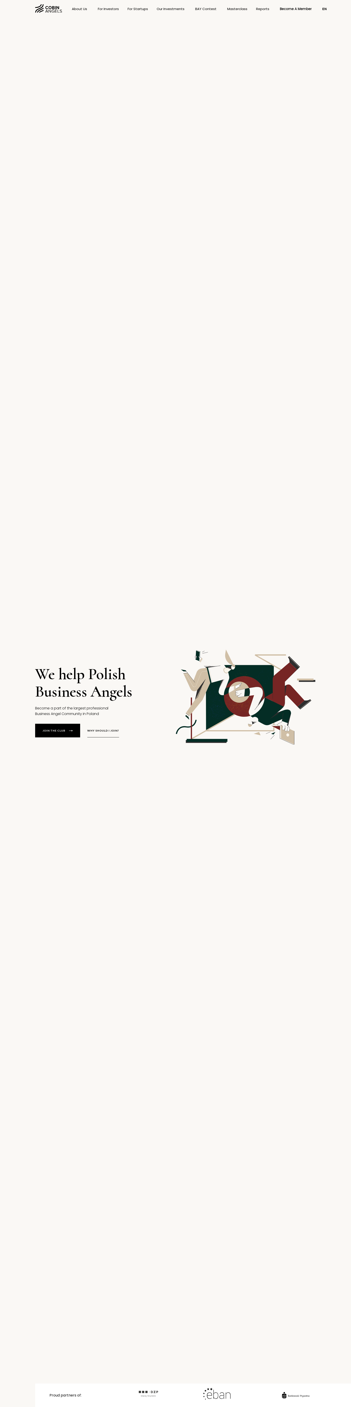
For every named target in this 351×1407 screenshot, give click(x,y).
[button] (137, 9)
